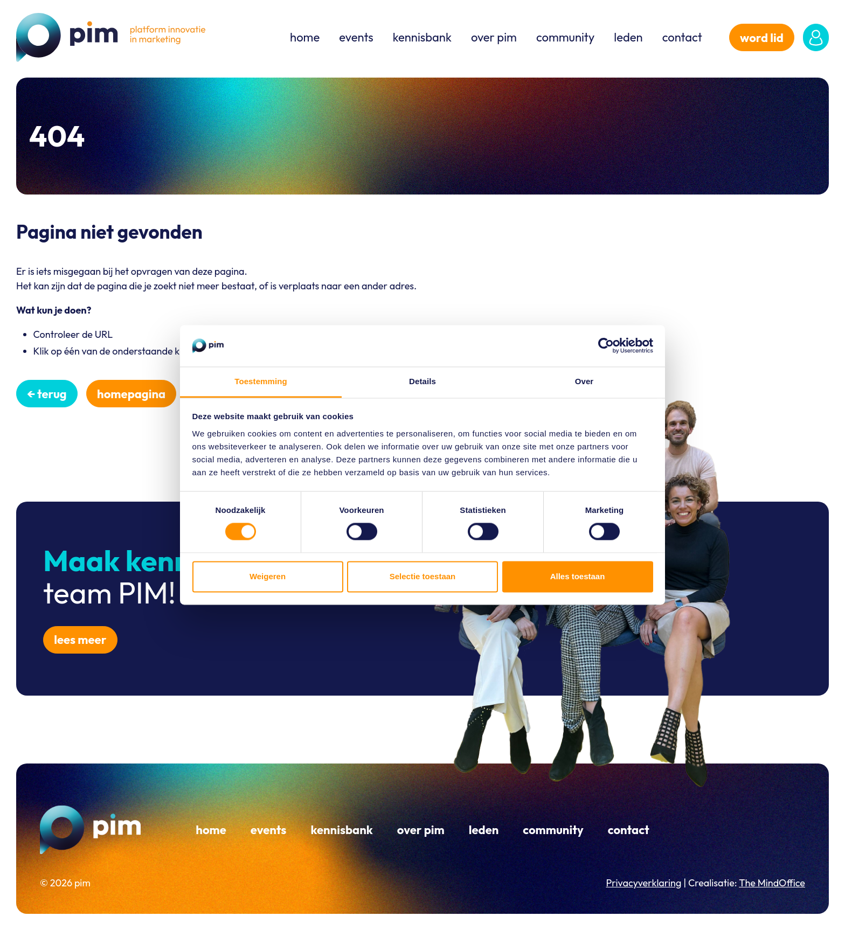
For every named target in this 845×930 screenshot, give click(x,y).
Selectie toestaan (423, 576)
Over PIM (494, 37)
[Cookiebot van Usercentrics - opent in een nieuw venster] (606, 346)
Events (356, 37)
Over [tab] (584, 381)
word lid (762, 37)
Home (305, 37)
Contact (682, 37)
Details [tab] (422, 381)
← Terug (46, 393)
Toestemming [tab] (260, 381)
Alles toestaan (577, 576)
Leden (628, 37)
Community (565, 37)
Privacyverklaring (643, 883)
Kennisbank (422, 37)
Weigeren (268, 576)
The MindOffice (772, 883)
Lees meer (80, 639)
